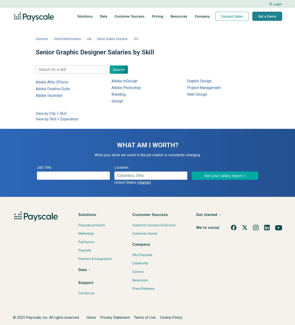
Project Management (204, 88)
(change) (144, 182)
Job (89, 39)
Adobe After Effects (52, 82)
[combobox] (71, 69)
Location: (121, 167)
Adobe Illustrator (49, 95)
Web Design (197, 94)
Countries (42, 39)
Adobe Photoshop (126, 88)
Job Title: (44, 167)
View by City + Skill (51, 113)
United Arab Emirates (67, 39)
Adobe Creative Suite (53, 89)
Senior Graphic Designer (112, 39)
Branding (119, 94)
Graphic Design (199, 81)
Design (117, 101)
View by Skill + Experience (57, 119)
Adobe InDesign (125, 81)
